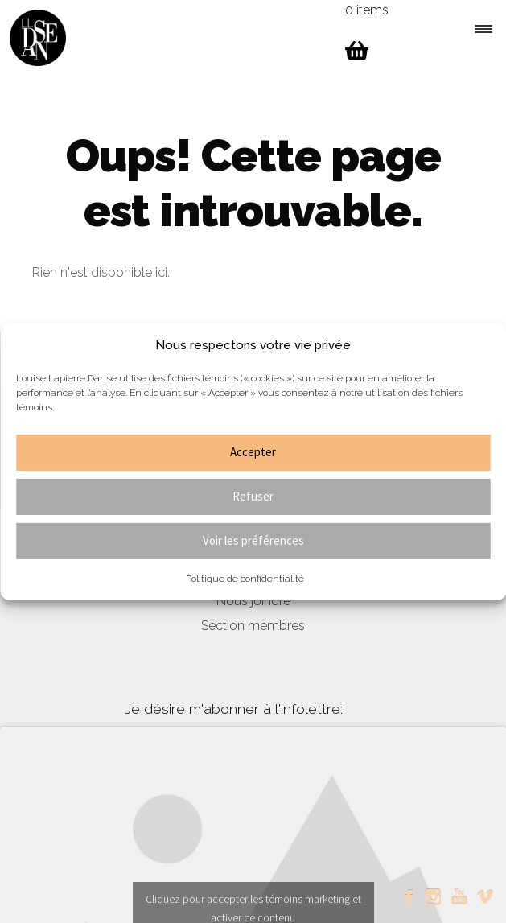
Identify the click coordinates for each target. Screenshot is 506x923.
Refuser (253, 496)
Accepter (253, 451)
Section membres (253, 625)
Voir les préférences (253, 540)
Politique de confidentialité (245, 578)
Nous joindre (253, 600)
